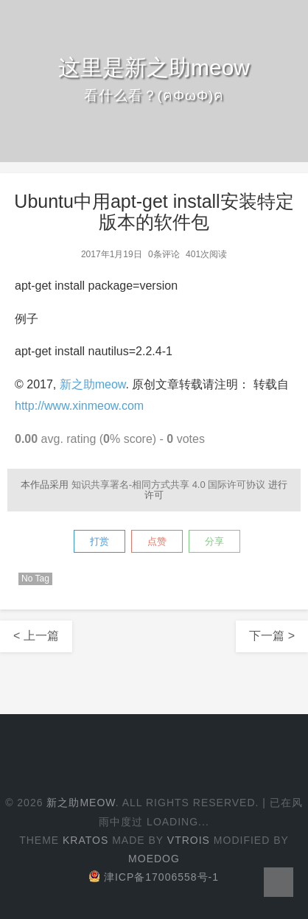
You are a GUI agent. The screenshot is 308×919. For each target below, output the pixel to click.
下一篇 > (272, 635)
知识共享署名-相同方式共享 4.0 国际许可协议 (168, 484)
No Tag (35, 578)
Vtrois (188, 840)
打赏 (99, 541)
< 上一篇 (36, 635)
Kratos (85, 840)
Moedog (154, 858)
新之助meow (93, 384)
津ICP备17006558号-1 (154, 877)
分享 (214, 541)
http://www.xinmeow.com (79, 405)
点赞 (157, 541)
